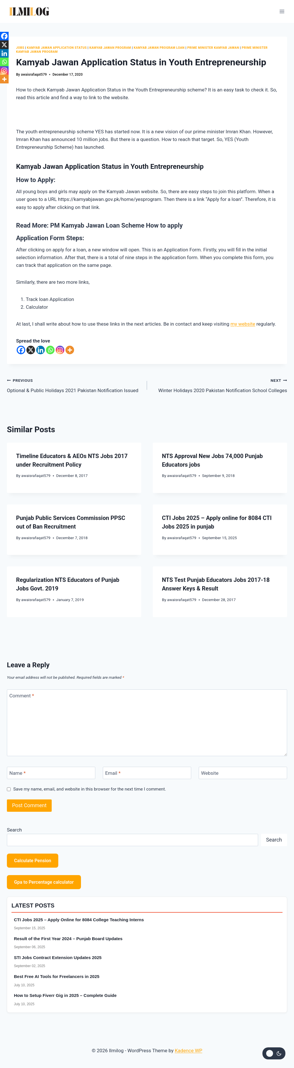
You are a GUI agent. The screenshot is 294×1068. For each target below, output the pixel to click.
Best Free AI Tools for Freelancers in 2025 (57, 976)
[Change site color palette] (273, 1053)
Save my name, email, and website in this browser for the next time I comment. (89, 789)
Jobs (20, 48)
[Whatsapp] (50, 350)
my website (243, 324)
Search (14, 830)
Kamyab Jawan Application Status (57, 48)
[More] (69, 350)
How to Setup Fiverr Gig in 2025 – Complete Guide (65, 995)
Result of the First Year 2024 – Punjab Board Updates (68, 938)
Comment (21, 696)
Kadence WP (188, 1050)
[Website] (243, 773)
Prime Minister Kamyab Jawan (213, 48)
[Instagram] (60, 350)
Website (209, 773)
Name (17, 773)
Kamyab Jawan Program (110, 48)
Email (113, 773)
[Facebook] (21, 350)
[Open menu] (281, 11)
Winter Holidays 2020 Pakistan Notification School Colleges (219, 384)
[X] (30, 350)
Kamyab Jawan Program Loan (159, 48)
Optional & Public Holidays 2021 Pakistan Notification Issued (74, 384)
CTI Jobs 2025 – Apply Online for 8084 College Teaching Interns (79, 919)
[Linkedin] (40, 350)
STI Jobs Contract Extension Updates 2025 (58, 957)
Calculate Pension (32, 860)
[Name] (51, 773)
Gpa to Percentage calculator (44, 882)
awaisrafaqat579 (34, 75)
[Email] (147, 773)
